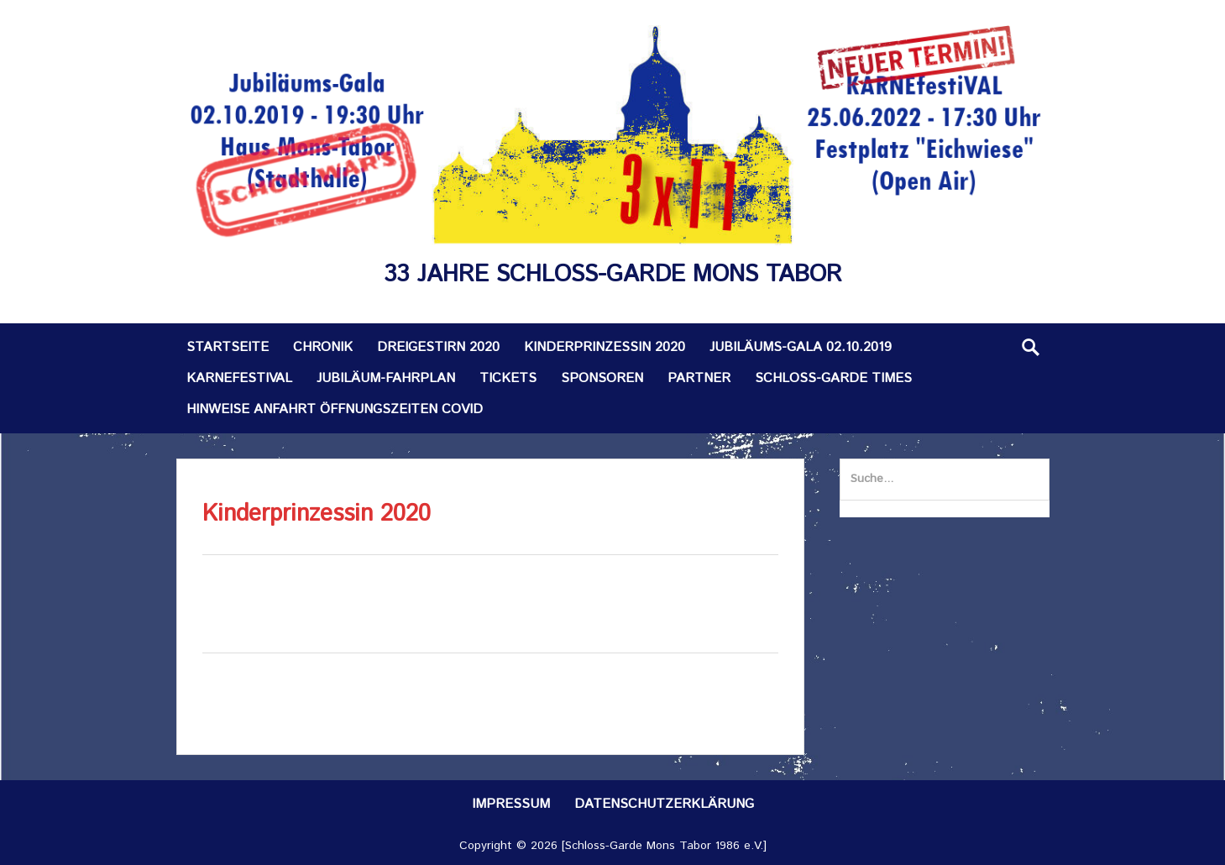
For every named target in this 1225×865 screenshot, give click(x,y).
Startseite (227, 347)
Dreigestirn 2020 (438, 347)
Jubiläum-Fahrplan (386, 378)
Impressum (511, 804)
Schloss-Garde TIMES (833, 378)
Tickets (508, 378)
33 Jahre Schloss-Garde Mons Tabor (613, 274)
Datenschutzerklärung (664, 804)
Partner (698, 378)
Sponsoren (602, 378)
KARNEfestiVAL (239, 378)
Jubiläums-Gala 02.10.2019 (800, 347)
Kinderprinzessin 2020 (604, 347)
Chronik (323, 347)
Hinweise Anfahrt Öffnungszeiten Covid (334, 409)
